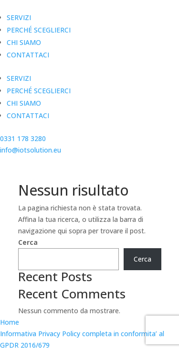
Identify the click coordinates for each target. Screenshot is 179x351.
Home (9, 322)
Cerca (28, 242)
